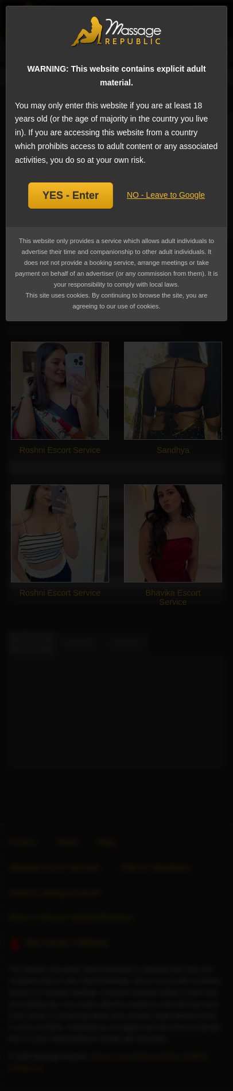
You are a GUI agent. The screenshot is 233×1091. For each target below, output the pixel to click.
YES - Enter (70, 195)
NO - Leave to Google (166, 195)
